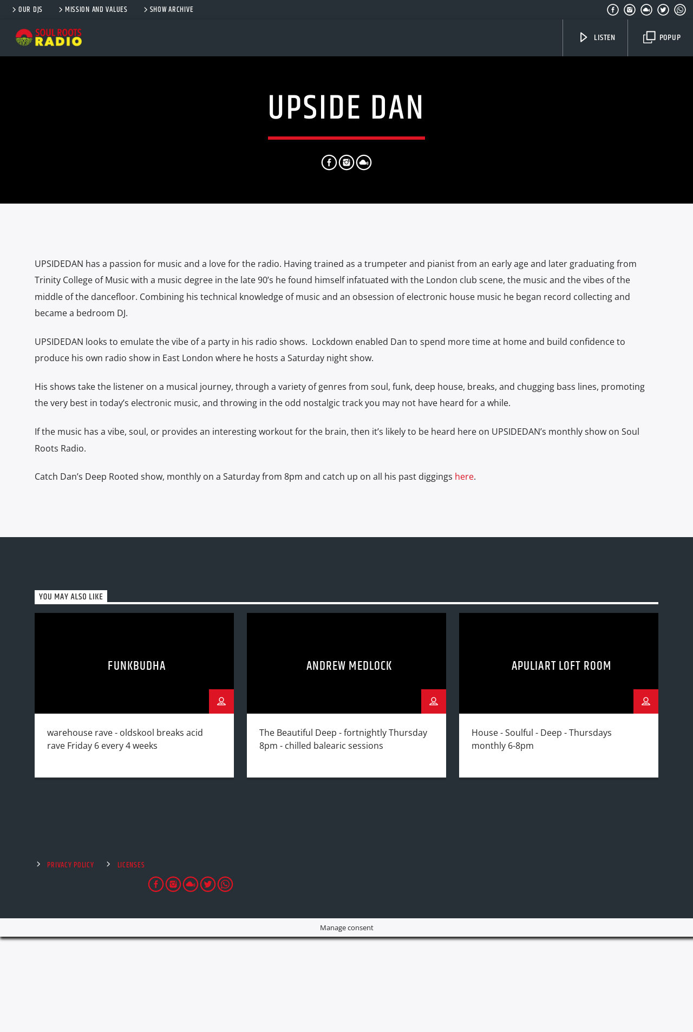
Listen (597, 37)
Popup (662, 37)
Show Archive (167, 10)
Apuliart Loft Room (561, 761)
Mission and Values (92, 10)
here (464, 572)
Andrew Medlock (349, 761)
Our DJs (26, 10)
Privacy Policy (70, 960)
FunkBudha (137, 761)
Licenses (131, 960)
